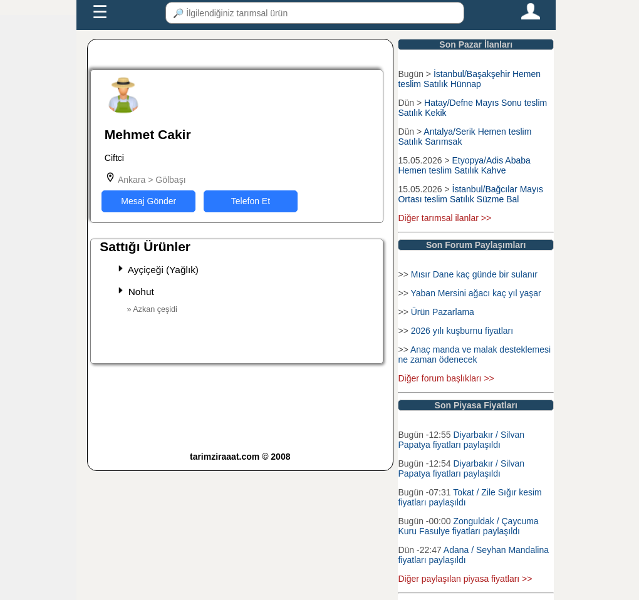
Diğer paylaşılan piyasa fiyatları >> (465, 579)
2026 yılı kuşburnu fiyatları (462, 331)
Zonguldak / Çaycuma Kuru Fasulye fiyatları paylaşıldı (468, 526)
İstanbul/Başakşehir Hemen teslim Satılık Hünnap (469, 79)
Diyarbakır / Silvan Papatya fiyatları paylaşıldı (461, 440)
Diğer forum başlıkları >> (446, 378)
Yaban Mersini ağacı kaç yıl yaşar (475, 293)
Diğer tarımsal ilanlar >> (444, 218)
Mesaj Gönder (148, 201)
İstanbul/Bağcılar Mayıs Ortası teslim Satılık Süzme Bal (470, 194)
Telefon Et (250, 201)
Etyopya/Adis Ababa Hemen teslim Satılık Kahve (464, 165)
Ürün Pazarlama (442, 312)
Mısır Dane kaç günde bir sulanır (474, 274)
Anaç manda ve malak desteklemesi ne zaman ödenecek (474, 354)
